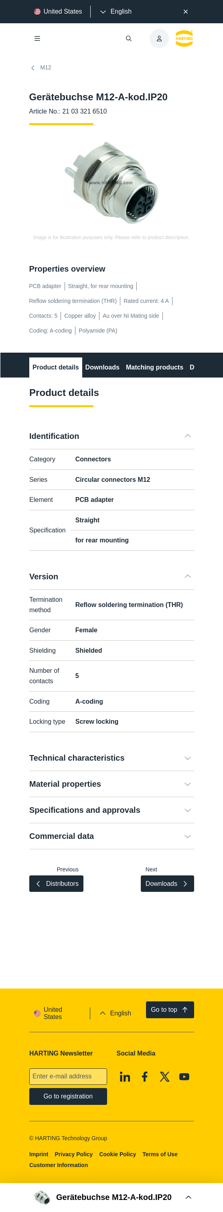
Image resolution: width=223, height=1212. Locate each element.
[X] (164, 1076)
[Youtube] (184, 1076)
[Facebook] (144, 1076)
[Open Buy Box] (111, 1197)
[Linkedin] (124, 1076)
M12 (40, 68)
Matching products (154, 367)
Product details (55, 367)
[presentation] (115, 11)
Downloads (102, 367)
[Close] (185, 11)
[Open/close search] (129, 38)
